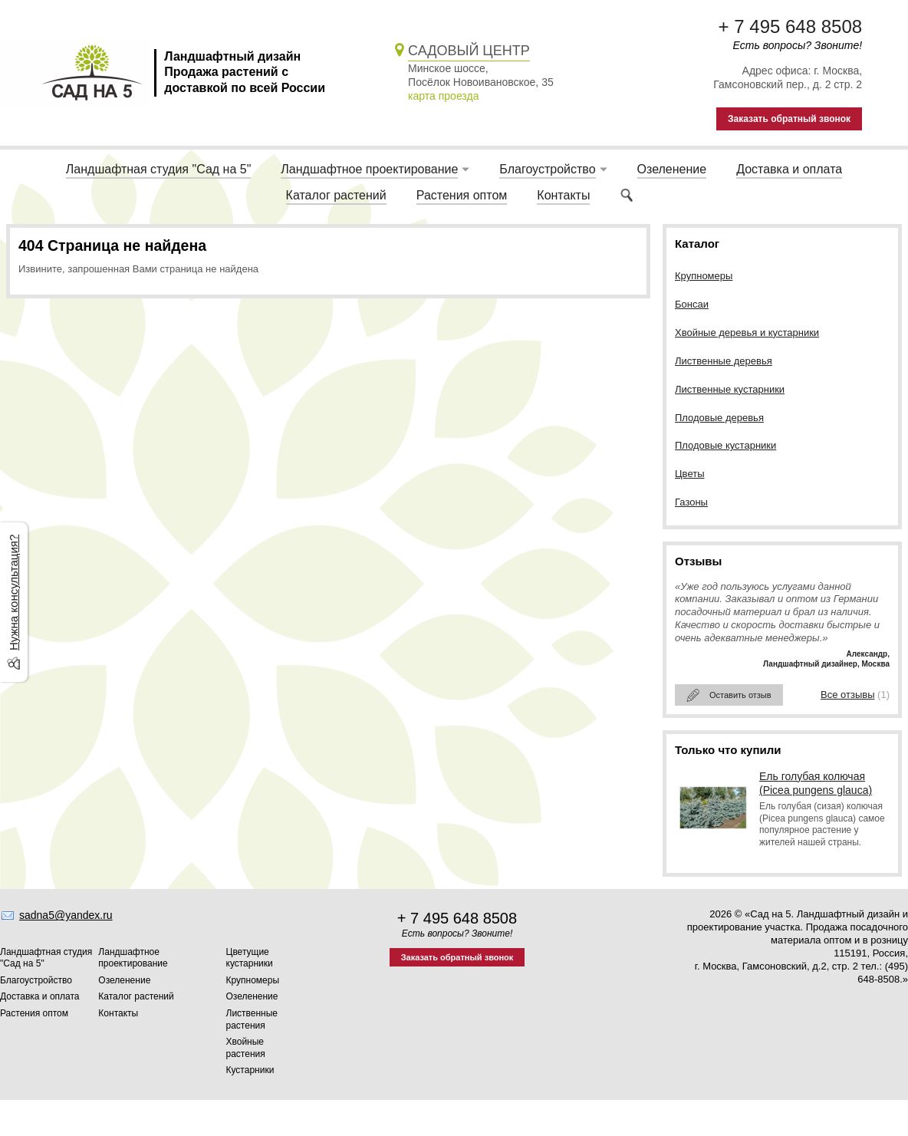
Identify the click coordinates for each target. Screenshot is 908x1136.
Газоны (691, 502)
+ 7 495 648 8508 (791, 26)
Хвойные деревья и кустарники (747, 332)
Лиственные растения (252, 1019)
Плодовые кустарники (725, 445)
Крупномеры (703, 276)
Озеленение (672, 169)
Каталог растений (336, 195)
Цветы (689, 473)
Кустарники (250, 1070)
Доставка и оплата (789, 169)
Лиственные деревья (723, 361)
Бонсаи (692, 304)
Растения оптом (462, 195)
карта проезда (443, 96)
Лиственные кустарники (730, 389)
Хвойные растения (245, 1047)
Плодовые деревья (719, 417)
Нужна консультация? (13, 592)
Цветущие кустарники (249, 958)
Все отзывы (847, 694)
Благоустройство (547, 169)
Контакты (563, 195)
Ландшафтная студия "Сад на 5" (159, 169)
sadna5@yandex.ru (66, 915)
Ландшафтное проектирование (369, 169)
